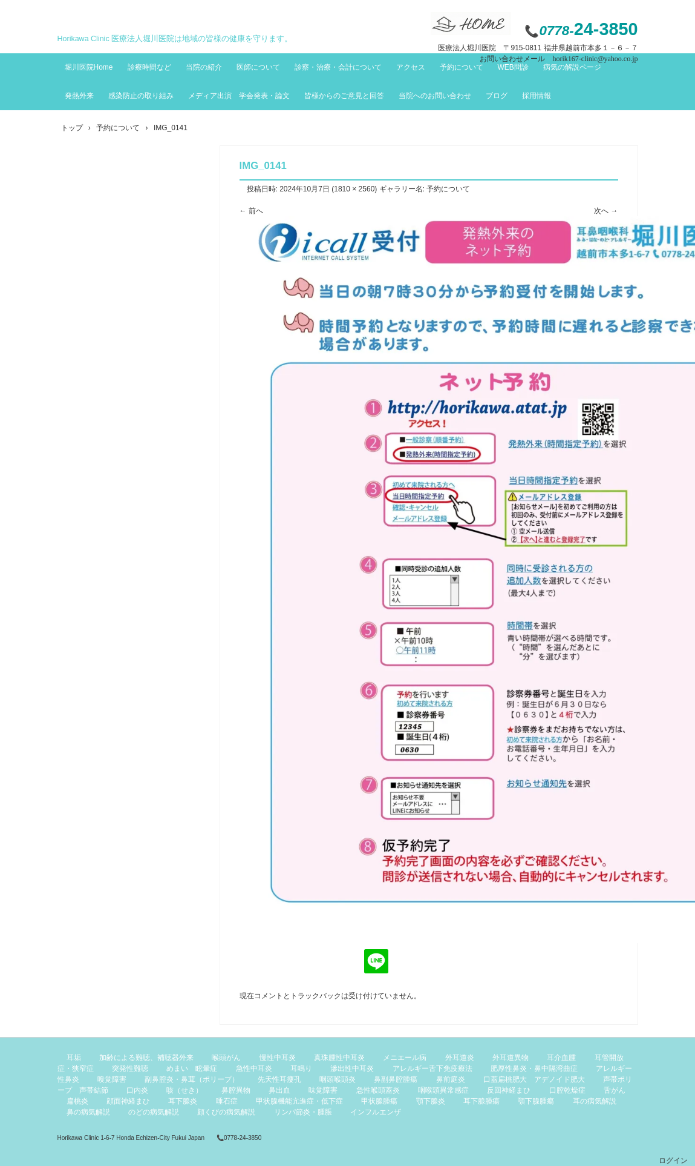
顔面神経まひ (128, 1101)
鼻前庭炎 (450, 1079)
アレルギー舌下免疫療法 (432, 1068)
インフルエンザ (375, 1112)
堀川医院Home (89, 67)
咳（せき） (184, 1090)
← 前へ (251, 211)
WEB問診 (513, 67)
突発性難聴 (130, 1068)
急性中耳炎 (254, 1068)
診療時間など (149, 67)
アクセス (410, 67)
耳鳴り (301, 1068)
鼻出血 (279, 1090)
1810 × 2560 (354, 189)
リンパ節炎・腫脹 (303, 1112)
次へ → (606, 211)
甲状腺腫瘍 (379, 1101)
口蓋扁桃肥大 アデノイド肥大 (534, 1079)
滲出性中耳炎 (352, 1068)
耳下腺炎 (182, 1101)
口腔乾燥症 (567, 1090)
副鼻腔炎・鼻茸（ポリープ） (192, 1079)
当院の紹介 (204, 67)
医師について (258, 67)
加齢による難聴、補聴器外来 (146, 1057)
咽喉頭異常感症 (443, 1090)
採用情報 (536, 95)
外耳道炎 (459, 1057)
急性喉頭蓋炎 (378, 1090)
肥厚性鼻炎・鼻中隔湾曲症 (534, 1068)
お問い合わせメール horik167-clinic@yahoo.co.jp (559, 59)
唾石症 (227, 1101)
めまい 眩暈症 (191, 1068)
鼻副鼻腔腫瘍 (395, 1079)
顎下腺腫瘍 (536, 1101)
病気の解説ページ (572, 67)
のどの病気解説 (153, 1112)
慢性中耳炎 (277, 1057)
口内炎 (137, 1090)
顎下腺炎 (430, 1101)
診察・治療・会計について (338, 67)
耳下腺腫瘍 (481, 1101)
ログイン (673, 1160)
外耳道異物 (510, 1057)
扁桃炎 (77, 1101)
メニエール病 (404, 1057)
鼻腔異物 (235, 1090)
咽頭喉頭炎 (337, 1079)
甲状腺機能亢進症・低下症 (299, 1101)
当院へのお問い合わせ (435, 95)
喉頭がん (226, 1057)
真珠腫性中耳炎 (339, 1057)
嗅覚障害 (111, 1079)
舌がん (614, 1090)
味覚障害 (323, 1090)
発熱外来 (79, 95)
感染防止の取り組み (141, 95)
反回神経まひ (508, 1090)
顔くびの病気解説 (226, 1112)
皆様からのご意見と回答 (344, 95)
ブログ (496, 95)
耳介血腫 (561, 1057)
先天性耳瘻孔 (279, 1079)
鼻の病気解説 (88, 1112)
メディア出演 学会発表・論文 (239, 95)
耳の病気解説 (594, 1101)
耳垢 (74, 1057)
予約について (461, 67)
